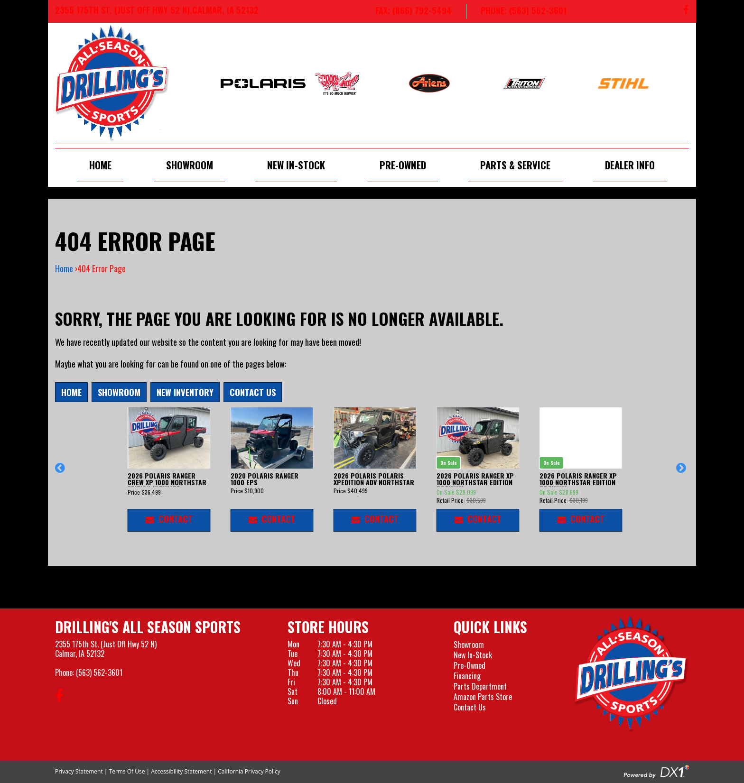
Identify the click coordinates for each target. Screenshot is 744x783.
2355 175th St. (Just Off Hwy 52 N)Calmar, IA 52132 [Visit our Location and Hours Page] (106, 648)
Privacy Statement (79, 771)
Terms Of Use (127, 771)
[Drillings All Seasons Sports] (631, 674)
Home (100, 164)
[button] (61, 472)
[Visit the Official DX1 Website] (656, 770)
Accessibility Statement (181, 771)
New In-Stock (296, 164)
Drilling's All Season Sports (148, 627)
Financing (467, 676)
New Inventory (185, 392)
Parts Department (480, 686)
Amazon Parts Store (483, 696)
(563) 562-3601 (99, 672)
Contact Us (253, 392)
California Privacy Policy (249, 771)
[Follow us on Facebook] (686, 11)
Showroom (189, 164)
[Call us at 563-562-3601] (516, 11)
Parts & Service (515, 164)
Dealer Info (630, 164)
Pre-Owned (403, 164)
